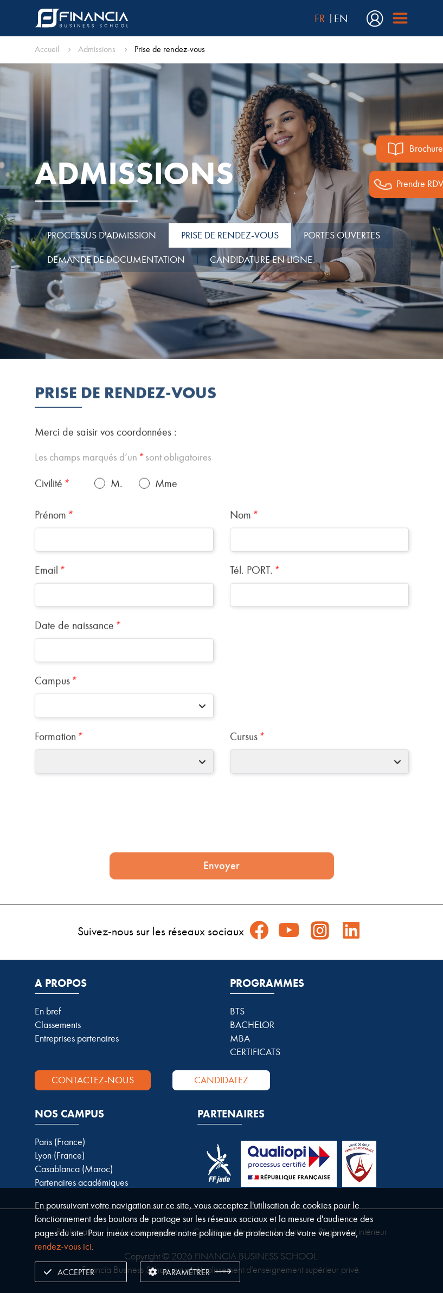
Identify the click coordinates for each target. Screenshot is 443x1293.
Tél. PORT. (254, 609)
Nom (243, 553)
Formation (58, 775)
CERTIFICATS (255, 1052)
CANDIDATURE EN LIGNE (261, 260)
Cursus (247, 775)
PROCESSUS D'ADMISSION (101, 235)
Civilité (51, 522)
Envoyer (221, 904)
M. (117, 522)
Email (49, 609)
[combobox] (124, 745)
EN (341, 18)
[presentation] (221, 856)
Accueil (47, 49)
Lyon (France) (60, 1155)
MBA (240, 1038)
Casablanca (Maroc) (74, 1169)
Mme (166, 522)
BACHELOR (252, 1025)
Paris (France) (60, 1142)
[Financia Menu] (396, 18)
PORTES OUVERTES (342, 235)
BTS (237, 1011)
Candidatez (221, 1080)
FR (319, 18)
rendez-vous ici (63, 1246)
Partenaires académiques (81, 1182)
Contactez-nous (93, 1080)
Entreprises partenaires (77, 1038)
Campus (55, 719)
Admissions (96, 49)
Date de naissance (77, 664)
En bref (48, 1011)
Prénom (53, 553)
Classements (58, 1025)
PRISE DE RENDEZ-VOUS (230, 235)
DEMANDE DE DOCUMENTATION (116, 260)
